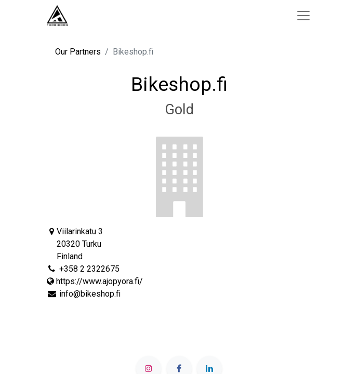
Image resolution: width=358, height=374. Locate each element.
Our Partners (78, 52)
